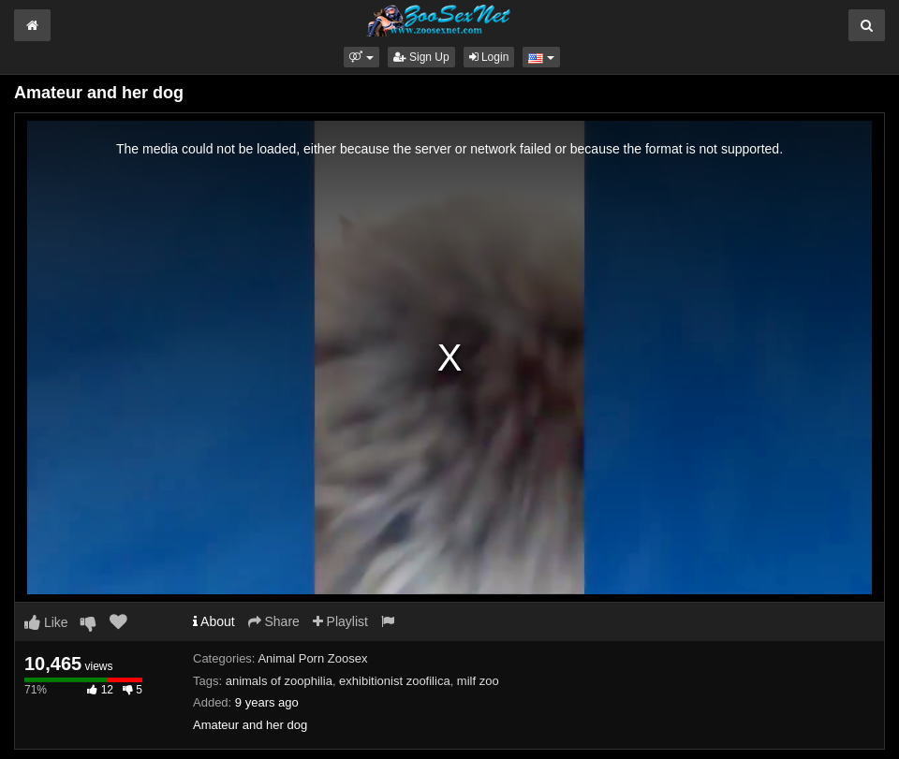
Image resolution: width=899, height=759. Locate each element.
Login (489, 57)
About (214, 621)
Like (46, 622)
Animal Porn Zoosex (312, 658)
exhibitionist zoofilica (394, 681)
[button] (361, 57)
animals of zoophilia (279, 681)
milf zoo (478, 681)
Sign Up (421, 57)
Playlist (340, 621)
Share (274, 621)
